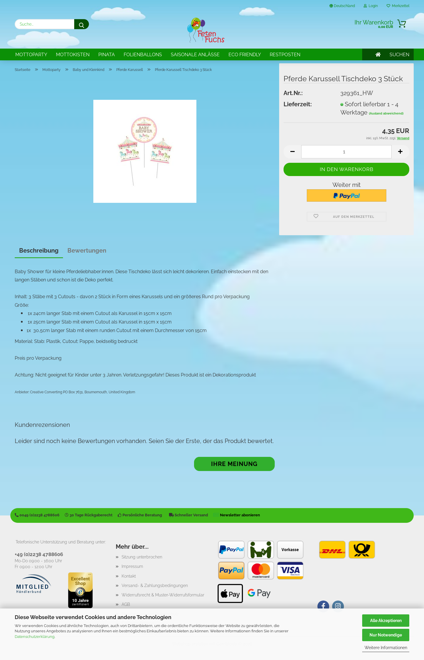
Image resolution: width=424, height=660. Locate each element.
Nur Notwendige (386, 635)
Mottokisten (73, 54)
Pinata (106, 54)
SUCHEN (399, 54)
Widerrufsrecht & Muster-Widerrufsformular (163, 595)
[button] (292, 151)
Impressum (132, 566)
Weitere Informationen (386, 647)
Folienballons (143, 54)
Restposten (285, 54)
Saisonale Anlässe (195, 54)
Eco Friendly (244, 54)
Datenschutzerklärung (34, 636)
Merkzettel (398, 6)
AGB (126, 604)
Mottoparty (31, 54)
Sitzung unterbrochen (142, 557)
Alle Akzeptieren (386, 620)
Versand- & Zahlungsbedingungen (155, 585)
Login (371, 6)
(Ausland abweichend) (386, 113)
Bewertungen (86, 250)
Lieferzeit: (298, 104)
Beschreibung (39, 250)
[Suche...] (81, 24)
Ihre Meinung (234, 463)
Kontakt (129, 576)
